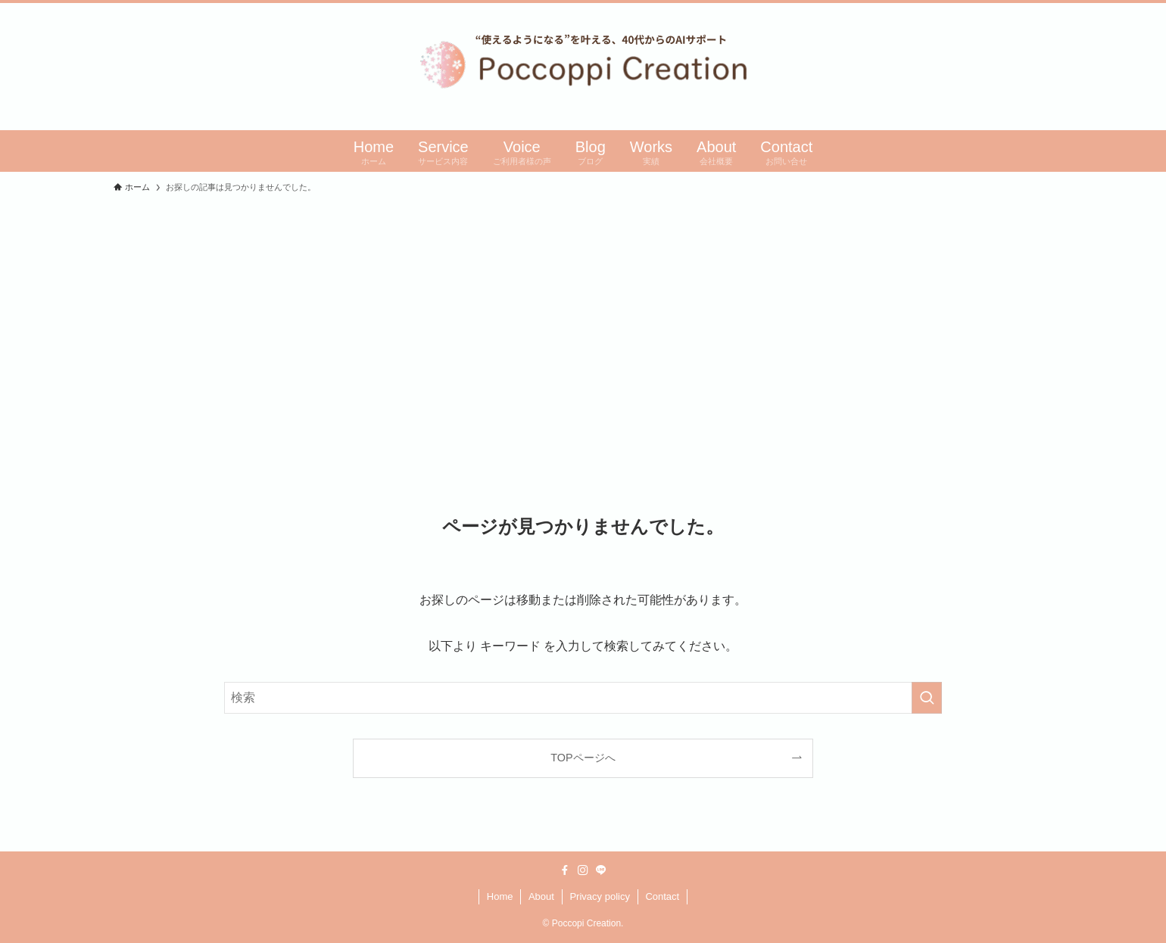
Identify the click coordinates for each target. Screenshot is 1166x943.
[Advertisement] (583, 314)
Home (500, 896)
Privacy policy (599, 896)
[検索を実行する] (927, 698)
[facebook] (565, 870)
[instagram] (583, 870)
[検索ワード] (583, 698)
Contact (662, 896)
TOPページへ (582, 758)
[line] (601, 870)
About (541, 896)
